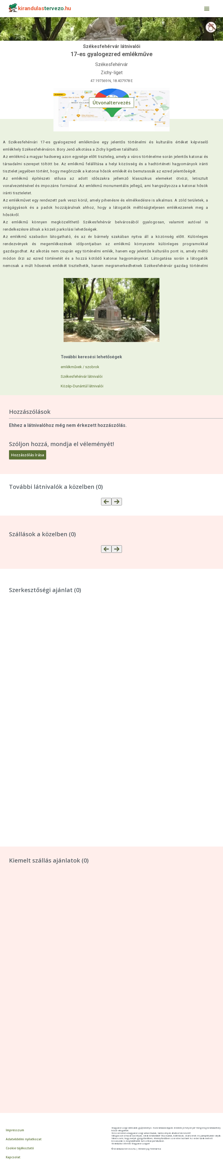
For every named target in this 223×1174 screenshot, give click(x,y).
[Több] (117, 501)
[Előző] (106, 501)
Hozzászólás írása (27, 454)
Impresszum (15, 1130)
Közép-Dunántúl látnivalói (82, 386)
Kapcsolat (13, 1157)
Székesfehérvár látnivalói (81, 376)
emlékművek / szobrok (80, 367)
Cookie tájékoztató (20, 1148)
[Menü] (206, 8)
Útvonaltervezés (112, 102)
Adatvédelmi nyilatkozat (24, 1139)
